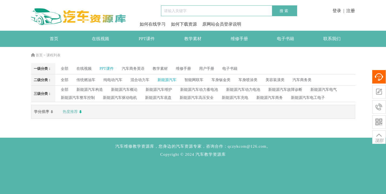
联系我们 (332, 38)
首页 (54, 38)
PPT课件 (147, 38)
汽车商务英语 (133, 69)
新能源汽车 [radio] (166, 80)
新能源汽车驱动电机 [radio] (120, 98)
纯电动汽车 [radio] (112, 80)
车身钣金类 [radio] (221, 80)
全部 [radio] (64, 69)
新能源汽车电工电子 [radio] (308, 98)
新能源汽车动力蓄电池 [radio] (199, 90)
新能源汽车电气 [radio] (323, 90)
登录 (337, 10)
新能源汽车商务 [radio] (269, 98)
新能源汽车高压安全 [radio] (197, 98)
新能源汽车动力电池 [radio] (243, 90)
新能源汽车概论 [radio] (124, 90)
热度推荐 (73, 112)
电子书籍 (285, 38)
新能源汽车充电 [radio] (235, 98)
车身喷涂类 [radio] (248, 80)
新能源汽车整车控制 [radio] (78, 98)
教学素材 (193, 38)
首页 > (38, 55)
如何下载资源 (184, 24)
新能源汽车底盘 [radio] (158, 98)
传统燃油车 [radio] (85, 80)
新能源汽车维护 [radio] (159, 90)
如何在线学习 (153, 24)
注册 (350, 10)
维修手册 (239, 38)
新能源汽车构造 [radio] (89, 90)
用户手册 (206, 69)
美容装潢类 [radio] (275, 80)
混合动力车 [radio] (139, 80)
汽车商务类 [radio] (302, 80)
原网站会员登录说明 (221, 24)
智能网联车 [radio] (193, 80)
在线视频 (100, 38)
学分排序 (44, 112)
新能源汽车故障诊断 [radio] (285, 90)
